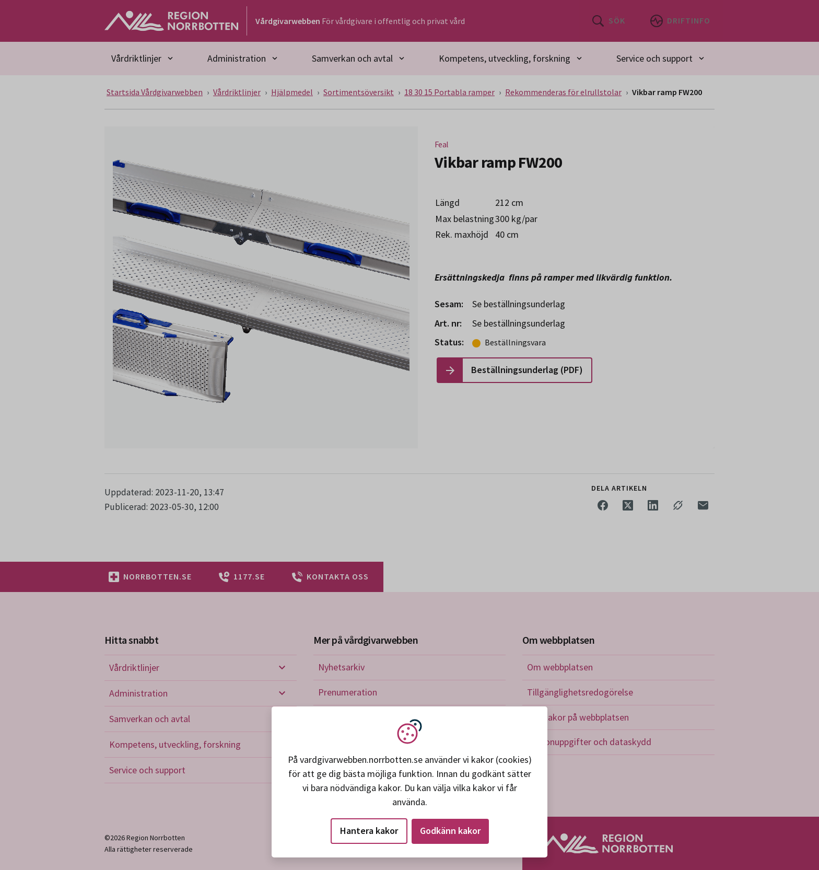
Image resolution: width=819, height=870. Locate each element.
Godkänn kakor (450, 831)
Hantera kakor (369, 831)
